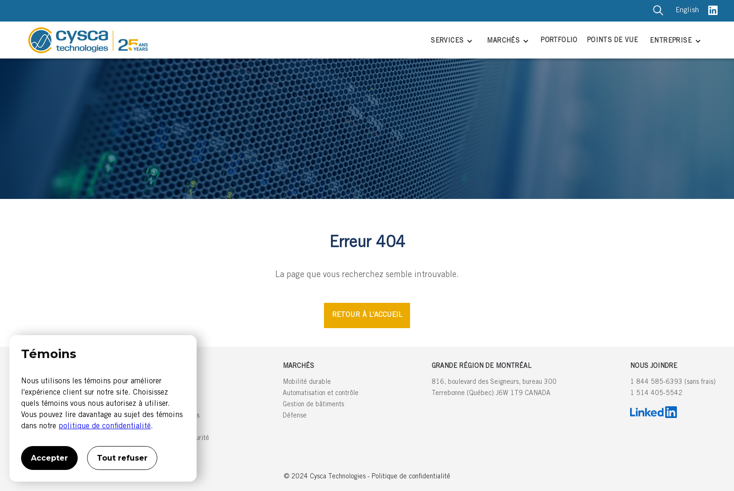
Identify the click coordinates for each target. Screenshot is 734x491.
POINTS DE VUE (612, 40)
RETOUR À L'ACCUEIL (367, 315)
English (687, 10)
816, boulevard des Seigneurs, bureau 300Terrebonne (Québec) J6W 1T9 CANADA (494, 388)
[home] (221, 40)
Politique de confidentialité (411, 477)
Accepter (49, 458)
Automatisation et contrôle (321, 393)
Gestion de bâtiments (313, 405)
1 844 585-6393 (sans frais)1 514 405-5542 (673, 388)
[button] (450, 41)
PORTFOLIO (559, 40)
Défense (295, 416)
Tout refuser (122, 458)
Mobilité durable (307, 382)
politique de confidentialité (105, 426)
